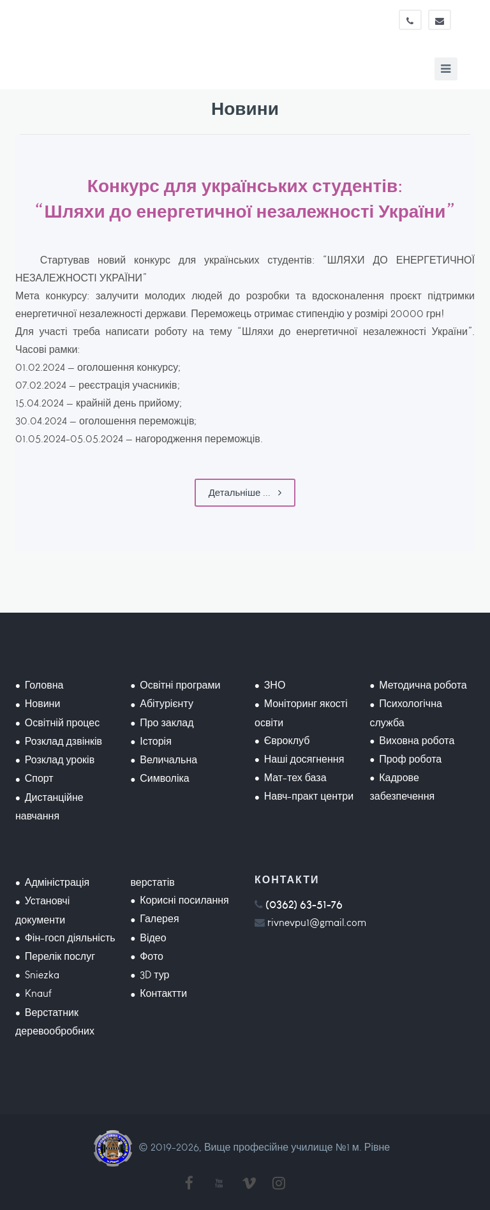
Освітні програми (180, 685)
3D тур (154, 975)
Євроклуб (287, 741)
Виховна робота (416, 741)
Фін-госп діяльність (70, 938)
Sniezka (42, 975)
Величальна (168, 760)
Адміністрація (57, 882)
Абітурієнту (166, 704)
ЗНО (275, 685)
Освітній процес (62, 723)
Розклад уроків (59, 760)
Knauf (38, 993)
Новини (43, 704)
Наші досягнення (304, 759)
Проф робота (410, 759)
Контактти (163, 993)
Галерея (159, 919)
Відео (153, 938)
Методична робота (422, 685)
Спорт (39, 778)
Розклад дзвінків (63, 741)
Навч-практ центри (308, 796)
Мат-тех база (295, 778)
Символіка (164, 778)
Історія (156, 741)
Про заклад (166, 723)
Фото (151, 956)
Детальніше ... (245, 492)
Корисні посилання (184, 900)
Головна (44, 685)
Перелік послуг (60, 956)
